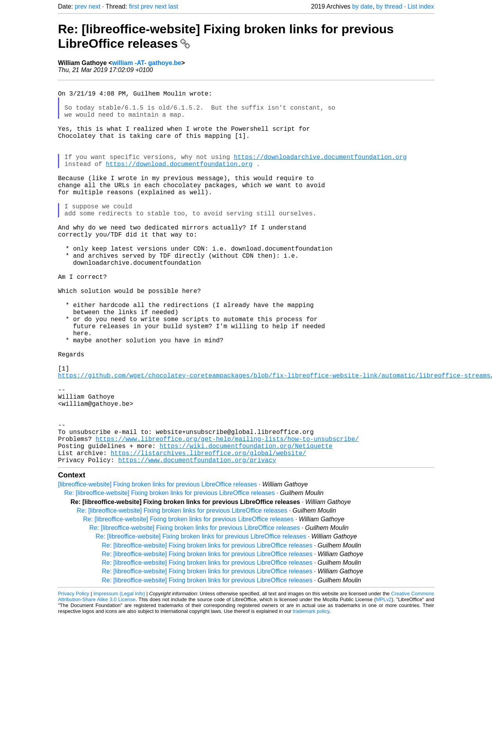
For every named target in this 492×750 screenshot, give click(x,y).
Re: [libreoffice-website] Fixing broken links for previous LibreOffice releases (169, 577)
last (173, 6)
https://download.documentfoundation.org (179, 182)
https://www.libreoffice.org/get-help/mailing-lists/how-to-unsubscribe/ (227, 518)
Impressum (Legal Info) (119, 678)
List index (420, 6)
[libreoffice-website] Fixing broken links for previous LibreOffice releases (157, 569)
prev (81, 6)
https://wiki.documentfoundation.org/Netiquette (246, 527)
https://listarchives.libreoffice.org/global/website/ (208, 535)
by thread (389, 6)
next (94, 6)
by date (362, 6)
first (134, 6)
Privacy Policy (73, 678)
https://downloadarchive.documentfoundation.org (320, 174)
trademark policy (311, 696)
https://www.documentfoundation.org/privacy (197, 544)
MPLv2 (384, 684)
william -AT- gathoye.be (146, 63)
